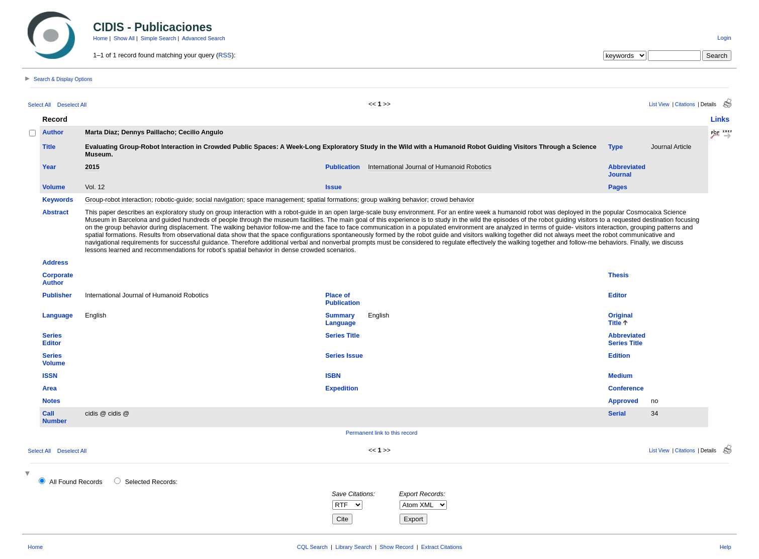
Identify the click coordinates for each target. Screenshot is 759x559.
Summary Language (340, 319)
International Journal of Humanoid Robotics (429, 167)
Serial (617, 413)
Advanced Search (203, 38)
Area (49, 388)
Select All (39, 105)
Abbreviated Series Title (626, 339)
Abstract (55, 212)
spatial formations (332, 199)
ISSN (49, 375)
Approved (623, 401)
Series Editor (51, 339)
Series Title (342, 335)
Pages (617, 187)
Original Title (620, 319)
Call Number (54, 417)
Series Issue (344, 355)
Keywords (57, 199)
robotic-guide (173, 199)
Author (52, 132)
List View (659, 104)
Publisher (56, 295)
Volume (53, 187)
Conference (625, 388)
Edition (619, 355)
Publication (342, 167)
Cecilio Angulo (200, 132)
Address (55, 262)
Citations (685, 104)
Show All (124, 38)
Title (48, 146)
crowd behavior (453, 199)
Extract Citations (441, 547)
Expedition (341, 388)
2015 (92, 167)
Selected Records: (151, 482)
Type (615, 146)
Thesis (618, 275)
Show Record (396, 547)
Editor (617, 295)
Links (720, 119)
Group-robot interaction (118, 199)
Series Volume (53, 359)
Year (49, 167)
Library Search (353, 547)
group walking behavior (394, 199)
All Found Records (75, 482)
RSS (224, 55)
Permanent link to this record (381, 433)
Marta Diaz (101, 132)
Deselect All (71, 105)
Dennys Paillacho (147, 132)
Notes (51, 401)
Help (725, 547)
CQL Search (312, 547)
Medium (620, 375)
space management (275, 199)
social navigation (219, 199)
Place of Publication (342, 298)
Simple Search (158, 38)
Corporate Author (57, 278)
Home (100, 38)
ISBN (333, 375)
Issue (333, 187)
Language (57, 315)
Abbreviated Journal (626, 170)
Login (724, 38)
